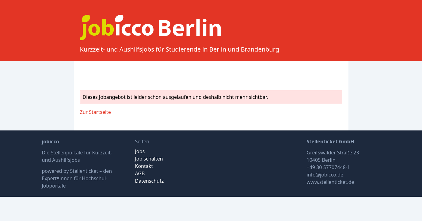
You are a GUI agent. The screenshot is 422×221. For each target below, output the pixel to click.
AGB (140, 173)
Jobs (140, 151)
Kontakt (144, 166)
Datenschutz (149, 180)
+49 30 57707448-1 (328, 167)
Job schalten (149, 158)
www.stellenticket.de (330, 182)
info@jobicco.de (325, 174)
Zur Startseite (95, 112)
